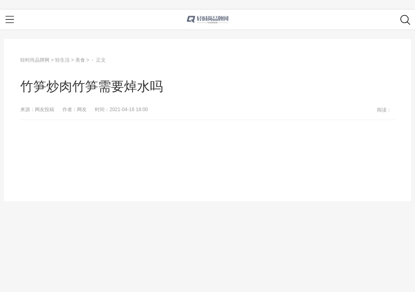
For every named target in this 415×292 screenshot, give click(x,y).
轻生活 (62, 60)
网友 (82, 109)
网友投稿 (44, 109)
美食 (80, 60)
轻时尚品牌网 (34, 60)
